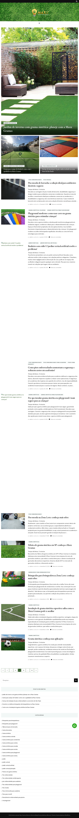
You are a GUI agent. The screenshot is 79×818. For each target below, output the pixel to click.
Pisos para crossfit (7, 794)
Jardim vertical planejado (8, 768)
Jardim (4, 759)
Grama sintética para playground (11, 752)
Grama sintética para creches (10, 743)
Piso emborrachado (49, 166)
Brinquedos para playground (9, 723)
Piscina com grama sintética (9, 771)
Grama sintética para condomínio (11, 739)
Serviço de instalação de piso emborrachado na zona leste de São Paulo (21, 701)
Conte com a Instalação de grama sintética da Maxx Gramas (18, 707)
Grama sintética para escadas (10, 746)
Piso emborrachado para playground (12, 784)
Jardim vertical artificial (8, 765)
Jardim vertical (6, 762)
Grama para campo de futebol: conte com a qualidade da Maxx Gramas (21, 697)
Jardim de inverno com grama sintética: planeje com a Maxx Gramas (37, 129)
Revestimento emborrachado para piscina (13, 797)
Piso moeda (5, 787)
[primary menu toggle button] (39, 23)
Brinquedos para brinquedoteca (10, 720)
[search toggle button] (76, 1)
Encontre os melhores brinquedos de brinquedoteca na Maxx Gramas (20, 704)
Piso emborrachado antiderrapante (11, 778)
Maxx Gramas (22, 815)
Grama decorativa (10, 123)
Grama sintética (6, 733)
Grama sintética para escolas (10, 749)
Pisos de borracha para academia (11, 791)
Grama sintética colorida (8, 736)
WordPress (67, 815)
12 (32, 669)
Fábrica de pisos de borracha (9, 727)
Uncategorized (6, 800)
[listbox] (39, 100)
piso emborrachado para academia (11, 781)
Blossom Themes (51, 815)
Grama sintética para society (14, 166)
